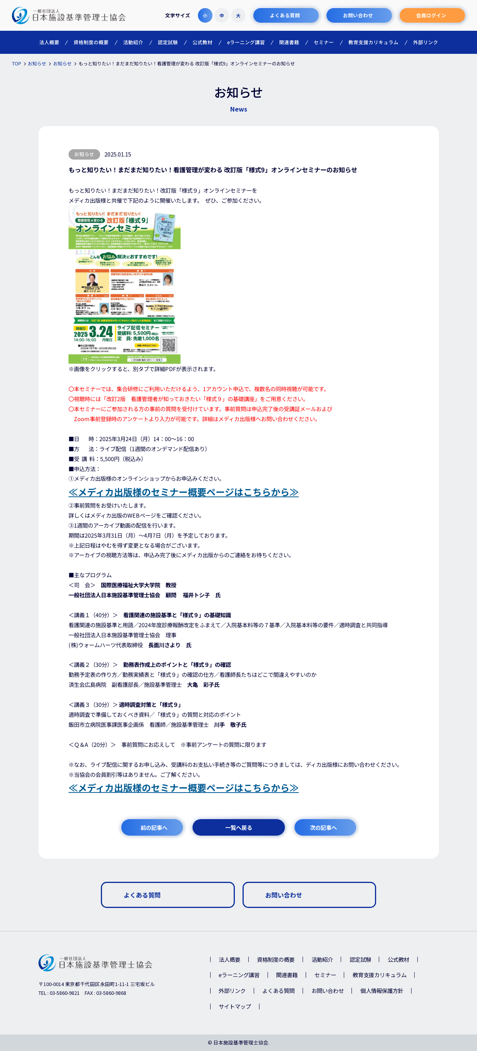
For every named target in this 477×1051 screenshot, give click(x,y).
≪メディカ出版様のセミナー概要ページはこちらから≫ (183, 491)
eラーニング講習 (239, 975)
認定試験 (360, 959)
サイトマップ (235, 1006)
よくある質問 (278, 990)
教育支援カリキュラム (380, 975)
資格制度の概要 (276, 959)
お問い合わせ (327, 990)
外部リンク (232, 990)
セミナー (325, 975)
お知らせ (84, 154)
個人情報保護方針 (381, 990)
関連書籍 (287, 975)
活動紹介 (322, 959)
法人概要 (229, 959)
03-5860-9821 (65, 992)
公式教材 (398, 959)
